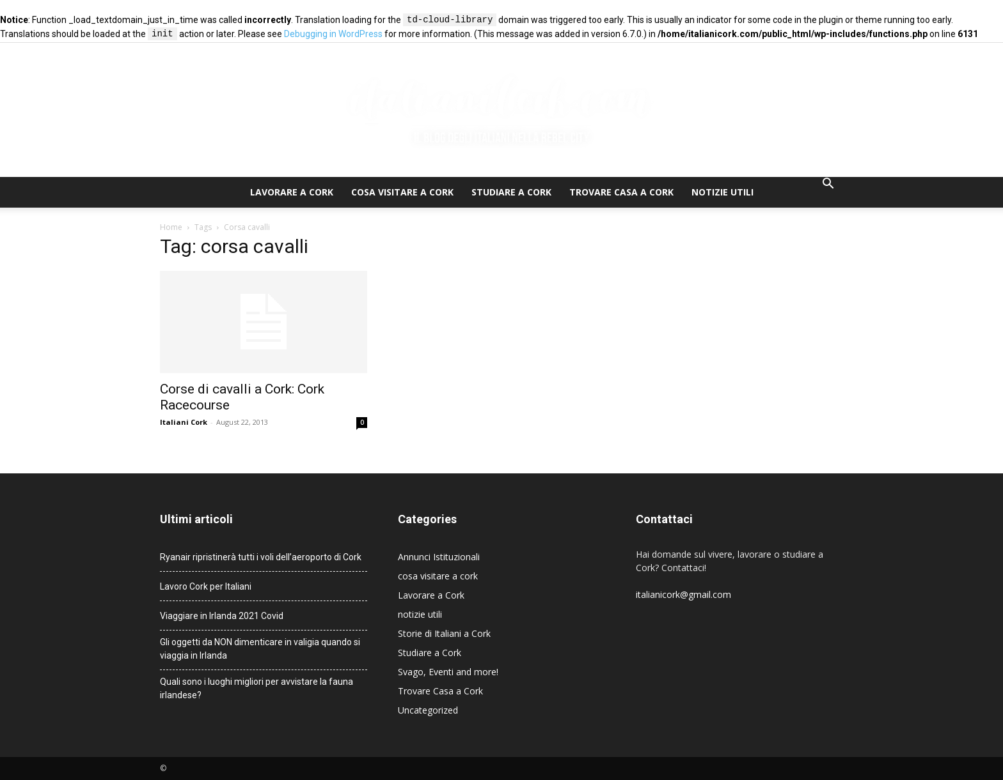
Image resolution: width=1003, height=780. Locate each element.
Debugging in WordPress (333, 34)
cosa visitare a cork (402, 192)
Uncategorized (428, 710)
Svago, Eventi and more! (448, 672)
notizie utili (722, 192)
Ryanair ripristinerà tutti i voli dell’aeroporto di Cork (260, 557)
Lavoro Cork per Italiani (205, 586)
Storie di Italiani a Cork (444, 633)
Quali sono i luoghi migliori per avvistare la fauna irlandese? (256, 688)
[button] (827, 185)
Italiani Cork (183, 422)
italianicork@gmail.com (683, 594)
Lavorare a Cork (291, 192)
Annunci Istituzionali (439, 557)
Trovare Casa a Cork (621, 192)
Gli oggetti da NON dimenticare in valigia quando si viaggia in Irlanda (260, 649)
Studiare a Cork (511, 192)
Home (171, 227)
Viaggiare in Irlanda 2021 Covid (221, 616)
